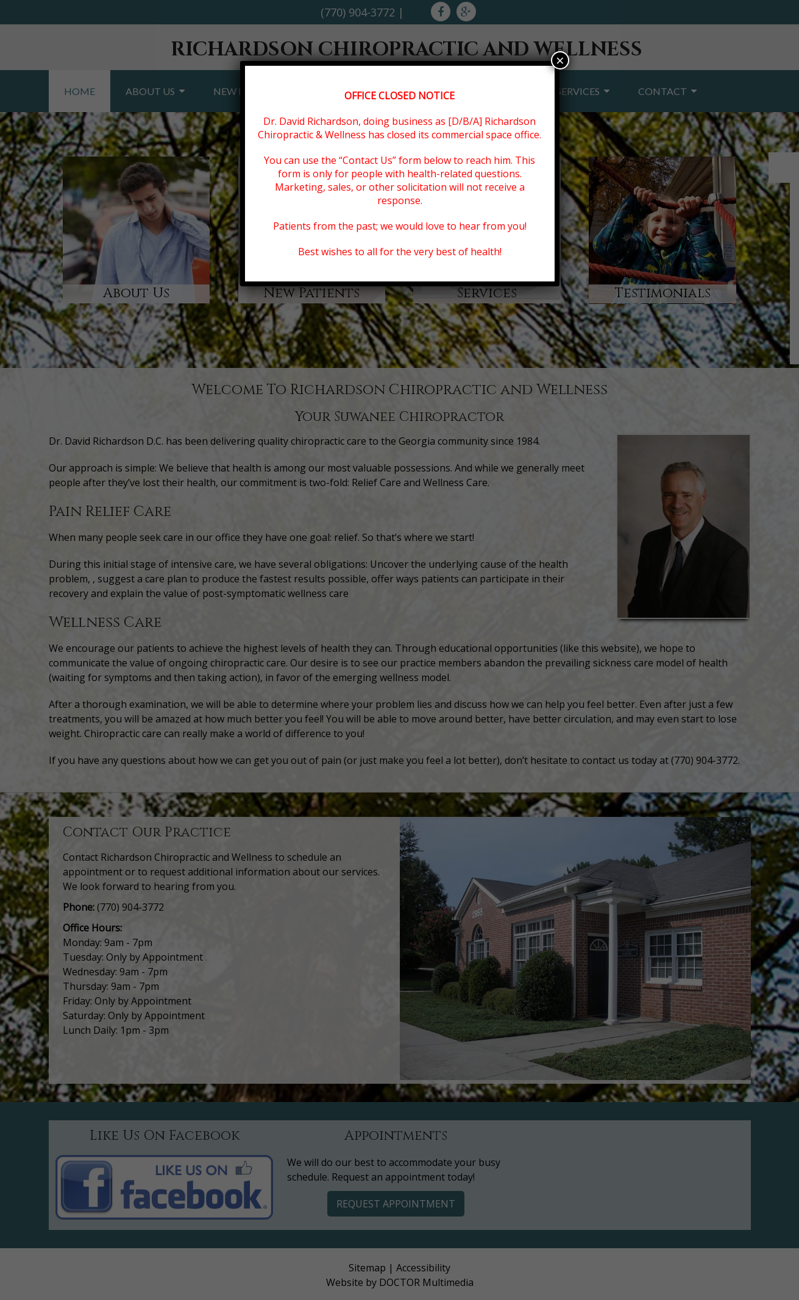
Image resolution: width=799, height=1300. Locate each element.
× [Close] (560, 60)
